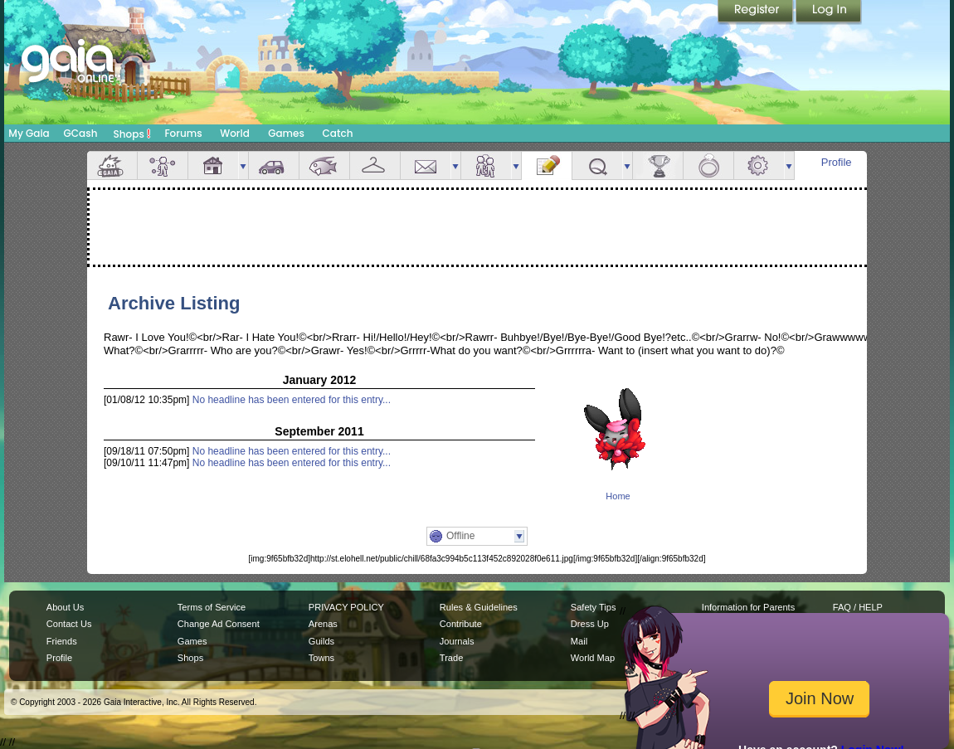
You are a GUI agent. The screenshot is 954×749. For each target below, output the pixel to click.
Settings (759, 165)
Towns (321, 658)
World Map (593, 658)
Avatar (162, 165)
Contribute (461, 624)
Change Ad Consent (219, 624)
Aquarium (324, 165)
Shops (132, 133)
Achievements (658, 165)
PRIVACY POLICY (346, 607)
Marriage (708, 165)
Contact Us (69, 624)
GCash (81, 133)
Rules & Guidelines (479, 607)
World (235, 133)
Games (286, 133)
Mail (425, 165)
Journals (457, 641)
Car (274, 165)
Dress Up (590, 624)
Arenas (323, 624)
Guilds (321, 641)
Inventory (375, 165)
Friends (486, 165)
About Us (65, 607)
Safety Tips (593, 607)
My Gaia (28, 133)
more (243, 165)
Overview (112, 165)
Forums (183, 133)
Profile (836, 162)
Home (618, 496)
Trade (451, 658)
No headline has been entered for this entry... (291, 400)
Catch (338, 133)
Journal (547, 165)
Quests (597, 165)
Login (829, 12)
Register (757, 12)
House (213, 165)
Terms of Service (212, 607)
